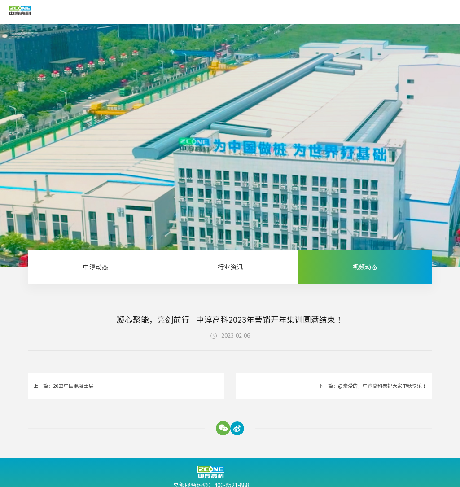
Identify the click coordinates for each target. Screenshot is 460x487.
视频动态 (364, 267)
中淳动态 (95, 267)
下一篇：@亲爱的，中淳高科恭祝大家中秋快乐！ (372, 385)
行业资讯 (230, 267)
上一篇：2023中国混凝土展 (63, 385)
